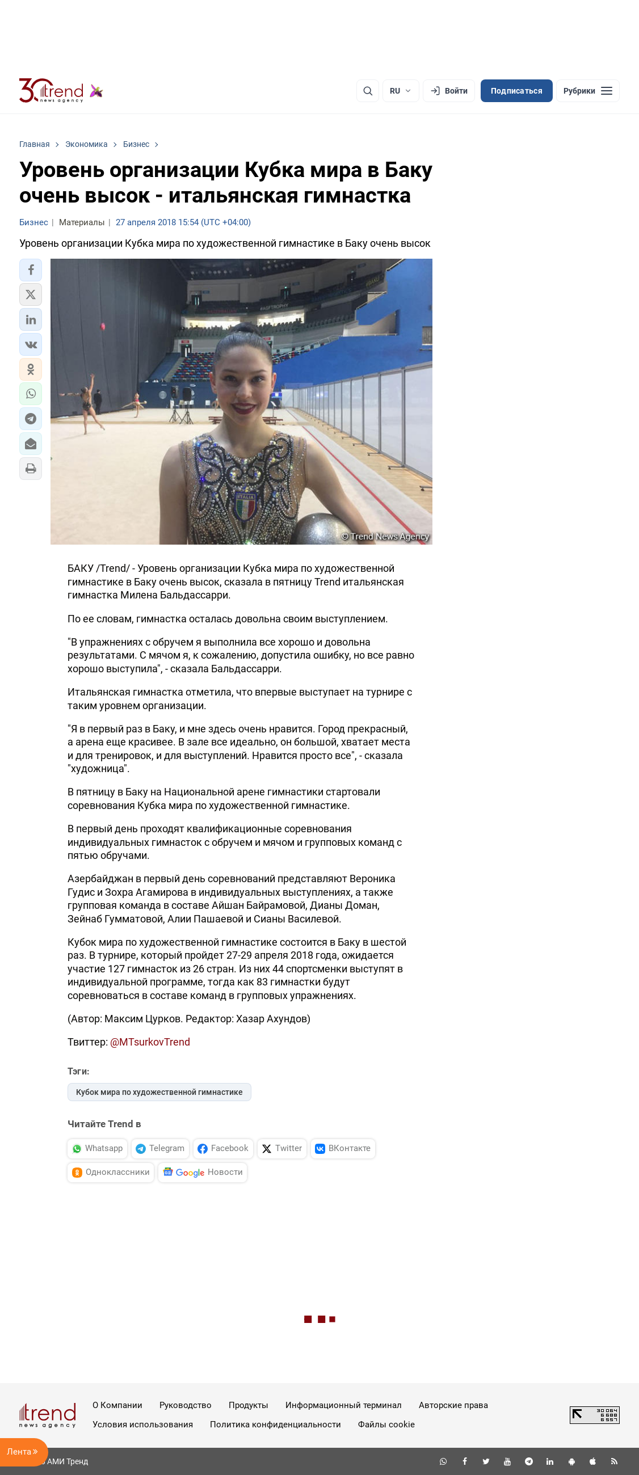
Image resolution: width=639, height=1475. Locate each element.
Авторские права (453, 1405)
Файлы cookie (386, 1424)
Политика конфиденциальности (275, 1424)
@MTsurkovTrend (150, 1042)
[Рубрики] (588, 90)
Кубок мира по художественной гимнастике (159, 1092)
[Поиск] (367, 90)
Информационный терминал (343, 1405)
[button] (30, 270)
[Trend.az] (61, 90)
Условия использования (143, 1424)
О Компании (117, 1405)
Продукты (248, 1405)
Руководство (185, 1405)
